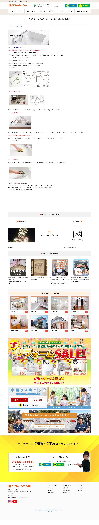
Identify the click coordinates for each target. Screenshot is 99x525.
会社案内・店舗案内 (82, 11)
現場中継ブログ (66, 490)
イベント (62, 11)
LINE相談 (80, 490)
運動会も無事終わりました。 (77, 236)
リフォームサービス (52, 485)
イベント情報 (51, 492)
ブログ (70, 11)
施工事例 (42, 11)
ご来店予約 (80, 488)
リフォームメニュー (16, 11)
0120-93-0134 (24, 461)
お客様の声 (52, 11)
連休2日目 (21, 236)
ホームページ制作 (47, 511)
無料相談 (80, 485)
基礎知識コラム (66, 492)
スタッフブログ (19, 26)
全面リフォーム (31, 11)
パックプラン (51, 488)
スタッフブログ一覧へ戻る (49, 233)
